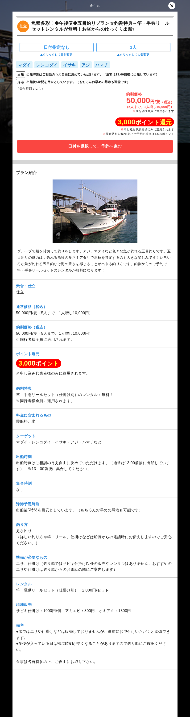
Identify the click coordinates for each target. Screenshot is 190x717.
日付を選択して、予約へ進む (95, 146)
